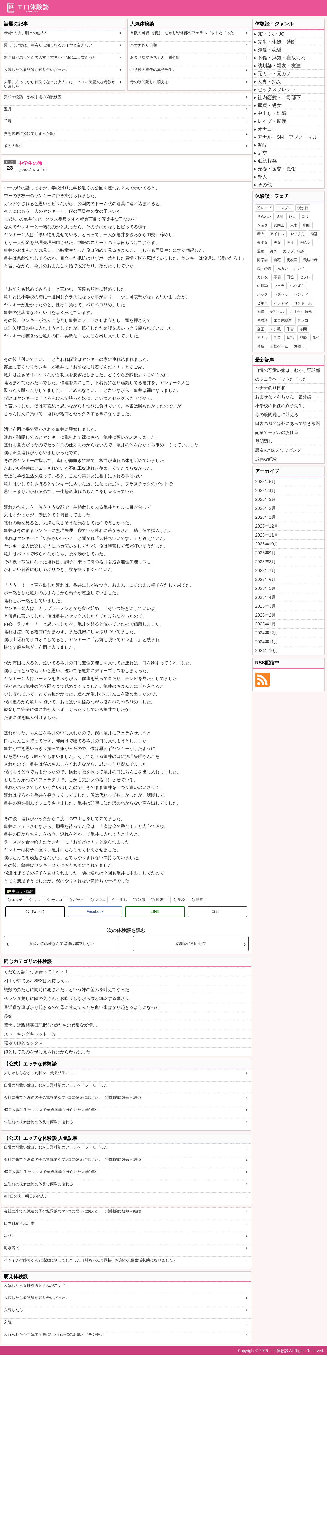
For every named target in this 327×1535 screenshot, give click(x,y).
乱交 (262, 153)
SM (280, 216)
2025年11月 (266, 535)
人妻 (293, 225)
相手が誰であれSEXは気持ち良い (36, 980)
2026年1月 (265, 517)
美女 (277, 242)
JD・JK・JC (271, 34)
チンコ (56, 900)
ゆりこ (9, 1236)
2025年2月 (265, 615)
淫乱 (314, 234)
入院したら (13, 1310)
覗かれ (302, 208)
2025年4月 (265, 597)
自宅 (277, 260)
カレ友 (262, 277)
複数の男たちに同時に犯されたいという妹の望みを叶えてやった (66, 989)
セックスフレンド (277, 89)
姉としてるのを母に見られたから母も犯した (47, 1051)
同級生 (161, 900)
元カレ (282, 268)
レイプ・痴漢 (272, 121)
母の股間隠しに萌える (149, 82)
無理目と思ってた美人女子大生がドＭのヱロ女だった (50, 57)
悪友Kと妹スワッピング (278, 450)
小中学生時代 (301, 312)
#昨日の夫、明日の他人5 (25, 33)
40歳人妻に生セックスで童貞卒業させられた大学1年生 (51, 1110)
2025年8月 (265, 561)
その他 (265, 184)
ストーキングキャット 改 (30, 1034)
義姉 (8, 1016)
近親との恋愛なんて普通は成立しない (61, 944)
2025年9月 (265, 552)
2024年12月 (266, 632)
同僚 (290, 277)
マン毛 (275, 329)
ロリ (305, 216)
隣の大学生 (13, 146)
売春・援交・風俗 (277, 168)
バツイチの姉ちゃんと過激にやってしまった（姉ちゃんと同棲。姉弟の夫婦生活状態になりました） (90, 1260)
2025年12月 (266, 526)
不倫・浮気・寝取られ (282, 57)
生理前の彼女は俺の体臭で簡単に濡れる (38, 1122)
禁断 (260, 346)
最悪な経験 (266, 459)
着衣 (260, 234)
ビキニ (262, 303)
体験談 (262, 320)
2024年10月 (266, 650)
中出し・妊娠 (22, 891)
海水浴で (11, 1248)
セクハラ (281, 294)
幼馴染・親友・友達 (279, 65)
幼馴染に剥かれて (191, 944)
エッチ (17, 900)
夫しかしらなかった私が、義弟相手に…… (40, 1073)
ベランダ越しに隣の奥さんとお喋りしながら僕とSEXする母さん (66, 998)
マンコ (100, 900)
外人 (262, 176)
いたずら (297, 286)
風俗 (260, 312)
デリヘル (277, 312)
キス (37, 900)
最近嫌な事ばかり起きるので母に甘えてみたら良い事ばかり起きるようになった (82, 1007)
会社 (290, 242)
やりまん (297, 234)
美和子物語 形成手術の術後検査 (33, 97)
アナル (262, 338)
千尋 (8, 121)
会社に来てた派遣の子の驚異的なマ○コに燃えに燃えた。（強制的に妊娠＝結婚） (74, 1097)
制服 (141, 900)
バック (78, 900)
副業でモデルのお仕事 (276, 432)
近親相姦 (267, 160)
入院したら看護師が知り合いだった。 (36, 70)
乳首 (277, 338)
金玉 (260, 329)
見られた (264, 216)
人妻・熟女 (270, 81)
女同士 (279, 225)
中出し (121, 900)
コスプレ (284, 208)
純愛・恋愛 (270, 49)
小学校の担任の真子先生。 (153, 70)
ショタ (262, 225)
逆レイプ (264, 208)
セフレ (305, 277)
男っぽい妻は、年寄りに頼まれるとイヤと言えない (48, 45)
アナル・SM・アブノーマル (288, 137)
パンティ (301, 294)
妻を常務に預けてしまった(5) (29, 133)
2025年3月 (265, 606)
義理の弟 (264, 268)
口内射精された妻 (19, 1223)
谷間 (303, 329)
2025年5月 (265, 588)
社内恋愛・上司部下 (279, 97)
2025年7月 (265, 570)
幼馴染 (262, 286)
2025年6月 (265, 579)
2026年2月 (265, 508)
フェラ (279, 286)
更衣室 (292, 260)
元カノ (299, 268)
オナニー (267, 129)
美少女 (262, 242)
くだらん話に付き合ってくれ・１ (36, 971)
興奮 (199, 900)
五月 (8, 109)
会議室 (305, 242)
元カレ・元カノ (274, 73)
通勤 (260, 251)
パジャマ (281, 303)
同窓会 (262, 260)
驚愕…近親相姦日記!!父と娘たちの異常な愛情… (50, 1025)
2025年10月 (266, 544)
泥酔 (262, 145)
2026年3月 (265, 499)
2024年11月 (266, 641)
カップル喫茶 (294, 251)
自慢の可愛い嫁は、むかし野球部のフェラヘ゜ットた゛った (182, 33)
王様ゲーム (279, 346)
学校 (181, 900)
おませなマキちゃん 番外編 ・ (159, 57)
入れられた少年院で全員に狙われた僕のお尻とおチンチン (54, 1334)
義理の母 (310, 260)
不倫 (277, 277)
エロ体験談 (283, 320)
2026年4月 (265, 490)
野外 (273, 251)
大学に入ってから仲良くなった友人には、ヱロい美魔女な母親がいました (59, 84)
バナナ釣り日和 (143, 45)
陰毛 (290, 338)
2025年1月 (265, 624)
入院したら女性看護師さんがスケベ (34, 1285)
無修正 (299, 346)
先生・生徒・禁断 (277, 41)
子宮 (290, 329)
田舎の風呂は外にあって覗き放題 (287, 423)
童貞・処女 (270, 105)
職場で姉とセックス (23, 1043)
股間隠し (263, 441)
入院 (8, 1322)
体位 (316, 338)
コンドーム (303, 303)
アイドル (277, 234)
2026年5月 (265, 481)
